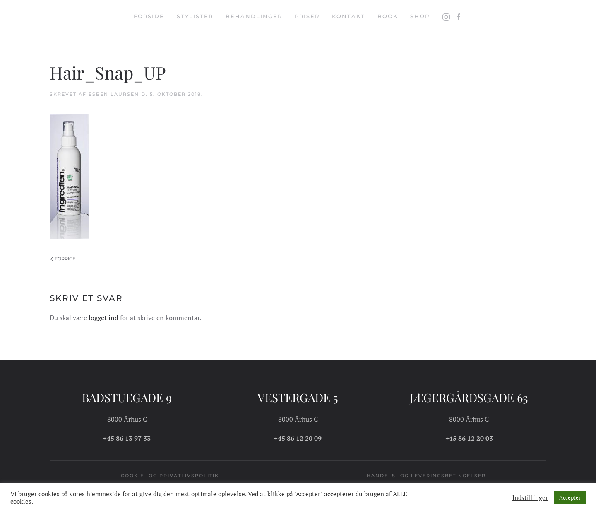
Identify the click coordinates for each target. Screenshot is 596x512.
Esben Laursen (114, 94)
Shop (420, 16)
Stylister (195, 16)
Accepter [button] (570, 497)
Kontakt (348, 16)
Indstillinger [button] (530, 498)
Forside (149, 16)
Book (387, 16)
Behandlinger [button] (254, 16)
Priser (307, 16)
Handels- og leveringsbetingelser (426, 475)
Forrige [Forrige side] (62, 259)
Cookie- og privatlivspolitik (170, 475)
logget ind (103, 317)
